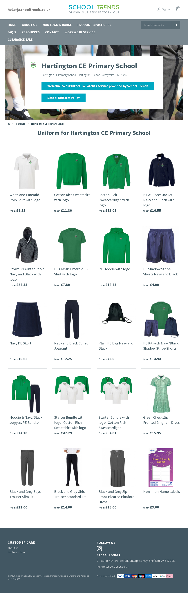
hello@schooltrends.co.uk (29, 9)
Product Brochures (94, 25)
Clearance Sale (20, 39)
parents (20, 123)
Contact (52, 32)
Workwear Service (80, 32)
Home (12, 25)
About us (29, 25)
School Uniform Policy (63, 98)
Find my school (17, 552)
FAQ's (12, 32)
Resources (31, 32)
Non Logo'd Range (57, 25)
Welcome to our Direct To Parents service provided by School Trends (97, 86)
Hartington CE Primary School (48, 123)
